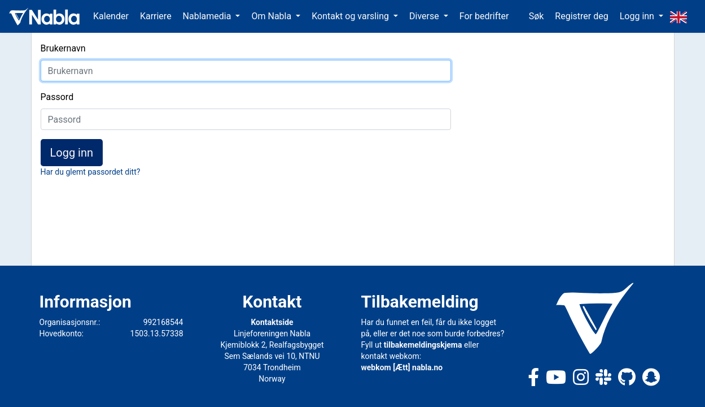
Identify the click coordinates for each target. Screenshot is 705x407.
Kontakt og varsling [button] (351, 16)
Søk (536, 16)
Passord (57, 97)
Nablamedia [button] (208, 16)
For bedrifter (484, 16)
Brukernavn (63, 48)
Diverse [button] (425, 16)
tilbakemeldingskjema (423, 344)
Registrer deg (581, 16)
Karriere (156, 16)
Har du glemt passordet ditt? (91, 171)
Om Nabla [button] (272, 16)
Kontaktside (272, 322)
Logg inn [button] (638, 16)
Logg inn (72, 152)
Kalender (111, 16)
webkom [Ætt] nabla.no (402, 367)
